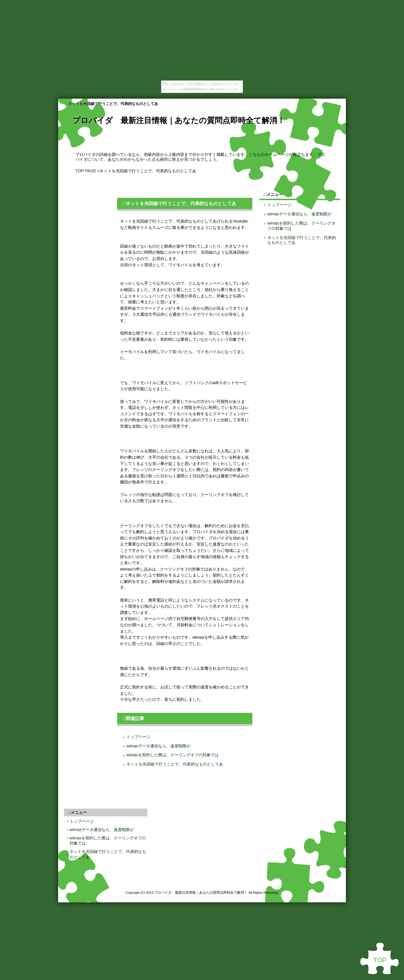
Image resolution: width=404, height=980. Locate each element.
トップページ (138, 736)
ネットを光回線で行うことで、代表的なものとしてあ (174, 764)
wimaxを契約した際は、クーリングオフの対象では (172, 755)
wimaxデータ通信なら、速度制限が (158, 746)
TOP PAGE (85, 171)
